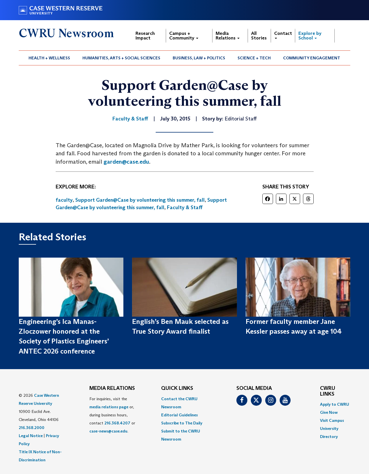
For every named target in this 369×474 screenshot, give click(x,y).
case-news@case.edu (108, 431)
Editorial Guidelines (179, 415)
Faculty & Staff (185, 207)
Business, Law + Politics (199, 58)
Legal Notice (31, 435)
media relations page (108, 406)
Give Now (329, 412)
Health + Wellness (49, 58)
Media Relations (228, 36)
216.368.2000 (31, 427)
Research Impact (145, 36)
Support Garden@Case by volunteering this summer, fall (140, 200)
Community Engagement (311, 58)
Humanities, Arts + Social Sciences (121, 58)
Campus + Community (183, 36)
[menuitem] (49, 58)
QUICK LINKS (177, 388)
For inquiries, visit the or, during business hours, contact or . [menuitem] (112, 415)
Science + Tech (254, 58)
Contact (283, 35)
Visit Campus (332, 420)
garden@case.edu (126, 161)
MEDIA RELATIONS (112, 388)
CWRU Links (327, 391)
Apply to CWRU (334, 404)
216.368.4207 (117, 423)
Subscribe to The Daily (181, 423)
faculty (64, 200)
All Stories (259, 36)
